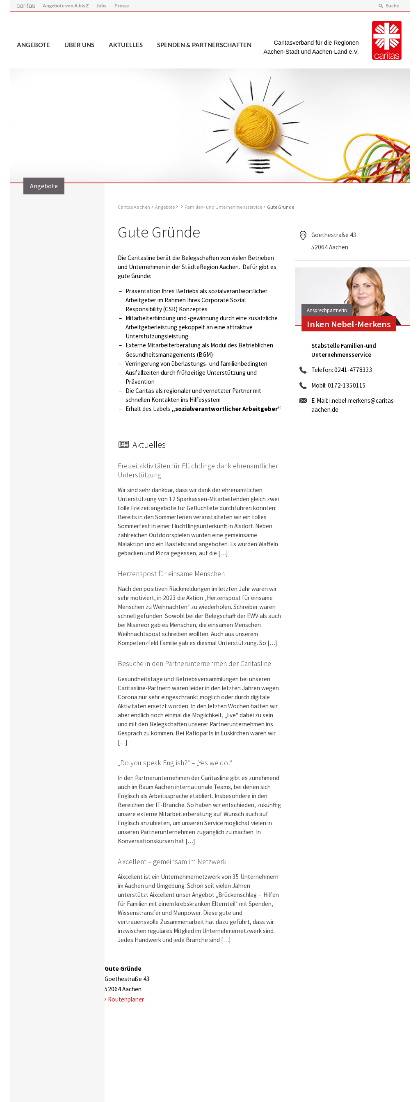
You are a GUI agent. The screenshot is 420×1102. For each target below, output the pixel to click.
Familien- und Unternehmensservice (223, 207)
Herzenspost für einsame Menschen (171, 573)
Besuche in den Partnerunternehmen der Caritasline (194, 663)
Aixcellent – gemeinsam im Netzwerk (172, 861)
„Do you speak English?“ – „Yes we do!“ (175, 762)
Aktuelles (126, 44)
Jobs (101, 5)
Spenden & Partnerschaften (204, 44)
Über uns (79, 44)
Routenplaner (126, 999)
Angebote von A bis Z (66, 5)
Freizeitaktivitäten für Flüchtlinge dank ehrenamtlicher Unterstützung (198, 470)
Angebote (33, 44)
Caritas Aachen (134, 207)
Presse (121, 5)
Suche (392, 5)
